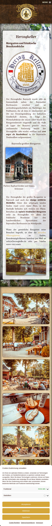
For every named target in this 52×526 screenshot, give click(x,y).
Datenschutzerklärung (28, 523)
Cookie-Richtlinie (14, 523)
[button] (45, 2)
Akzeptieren (26, 504)
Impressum (39, 523)
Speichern (26, 517)
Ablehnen (26, 511)
